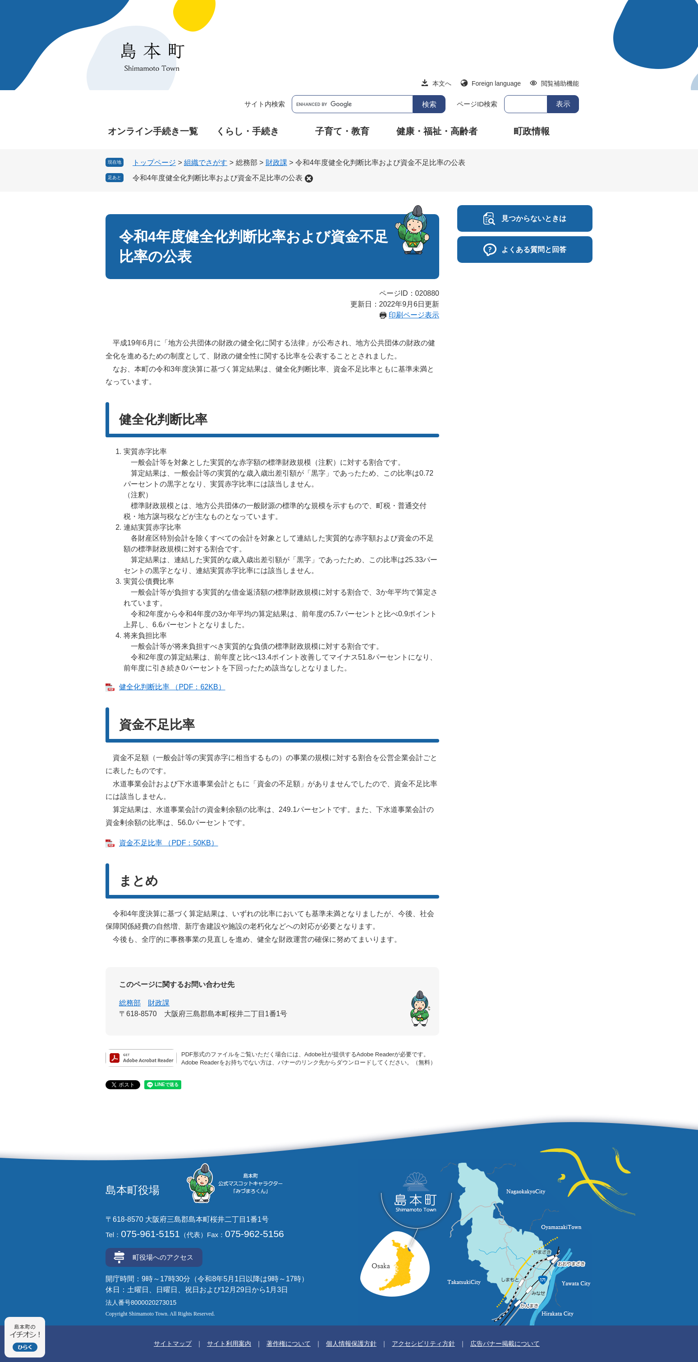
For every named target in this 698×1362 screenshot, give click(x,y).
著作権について (288, 1343)
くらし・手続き (247, 131)
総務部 (130, 1003)
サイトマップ (173, 1343)
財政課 (276, 162)
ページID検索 (477, 104)
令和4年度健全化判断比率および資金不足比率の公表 (218, 178)
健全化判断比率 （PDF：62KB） (172, 687)
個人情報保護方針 (351, 1343)
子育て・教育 (342, 131)
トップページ (154, 162)
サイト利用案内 (229, 1343)
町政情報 (532, 131)
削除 (309, 178)
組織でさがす (205, 162)
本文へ (441, 83)
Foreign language (496, 83)
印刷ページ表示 (414, 315)
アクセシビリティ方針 (423, 1343)
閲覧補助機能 (560, 83)
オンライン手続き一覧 (153, 131)
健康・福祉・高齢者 (437, 131)
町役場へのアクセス (163, 1257)
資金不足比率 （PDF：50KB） (168, 843)
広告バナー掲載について (505, 1343)
